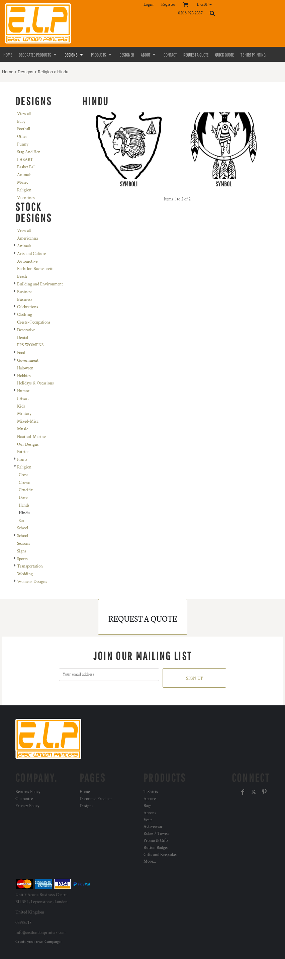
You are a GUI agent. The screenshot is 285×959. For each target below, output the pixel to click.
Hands (24, 505)
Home (7, 71)
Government (27, 360)
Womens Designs (32, 582)
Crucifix (26, 490)
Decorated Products (96, 799)
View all (24, 114)
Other (22, 137)
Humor (23, 391)
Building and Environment (40, 284)
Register (168, 4)
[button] (206, 4)
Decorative (26, 330)
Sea (21, 521)
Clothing (24, 315)
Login (149, 4)
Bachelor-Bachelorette (35, 269)
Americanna (27, 238)
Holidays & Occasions (35, 383)
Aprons (150, 813)
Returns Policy (27, 792)
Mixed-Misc (27, 421)
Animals (24, 175)
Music (22, 182)
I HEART (25, 160)
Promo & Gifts (156, 841)
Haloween (25, 368)
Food (21, 353)
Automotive (27, 261)
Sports (22, 559)
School (22, 528)
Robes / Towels (156, 834)
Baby (21, 121)
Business (24, 292)
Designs (25, 71)
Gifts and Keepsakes (160, 855)
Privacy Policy (27, 806)
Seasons (23, 543)
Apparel (150, 799)
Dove (23, 498)
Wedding (25, 574)
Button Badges (156, 848)
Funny (22, 144)
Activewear (153, 827)
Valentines (26, 198)
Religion (45, 71)
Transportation (30, 566)
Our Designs (28, 444)
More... (150, 861)
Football (23, 129)
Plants (22, 459)
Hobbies (24, 376)
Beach (22, 276)
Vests (148, 820)
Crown (24, 483)
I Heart (23, 399)
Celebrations (27, 307)
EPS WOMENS (30, 345)
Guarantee (24, 799)
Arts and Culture (31, 254)
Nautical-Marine (31, 437)
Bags (148, 806)
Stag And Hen (28, 152)
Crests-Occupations (34, 322)
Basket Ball (26, 167)
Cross (23, 475)
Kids (21, 406)
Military (24, 414)
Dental (22, 338)
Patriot (23, 452)
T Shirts (151, 792)
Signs (21, 551)
